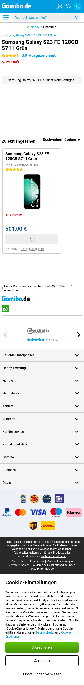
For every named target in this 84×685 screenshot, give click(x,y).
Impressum (37, 561)
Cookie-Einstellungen (60, 561)
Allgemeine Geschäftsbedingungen (54, 565)
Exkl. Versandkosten (32, 248)
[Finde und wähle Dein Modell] (46, 17)
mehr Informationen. (53, 556)
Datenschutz (19, 561)
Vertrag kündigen (19, 565)
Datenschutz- (45, 632)
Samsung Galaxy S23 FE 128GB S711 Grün (30, 35)
